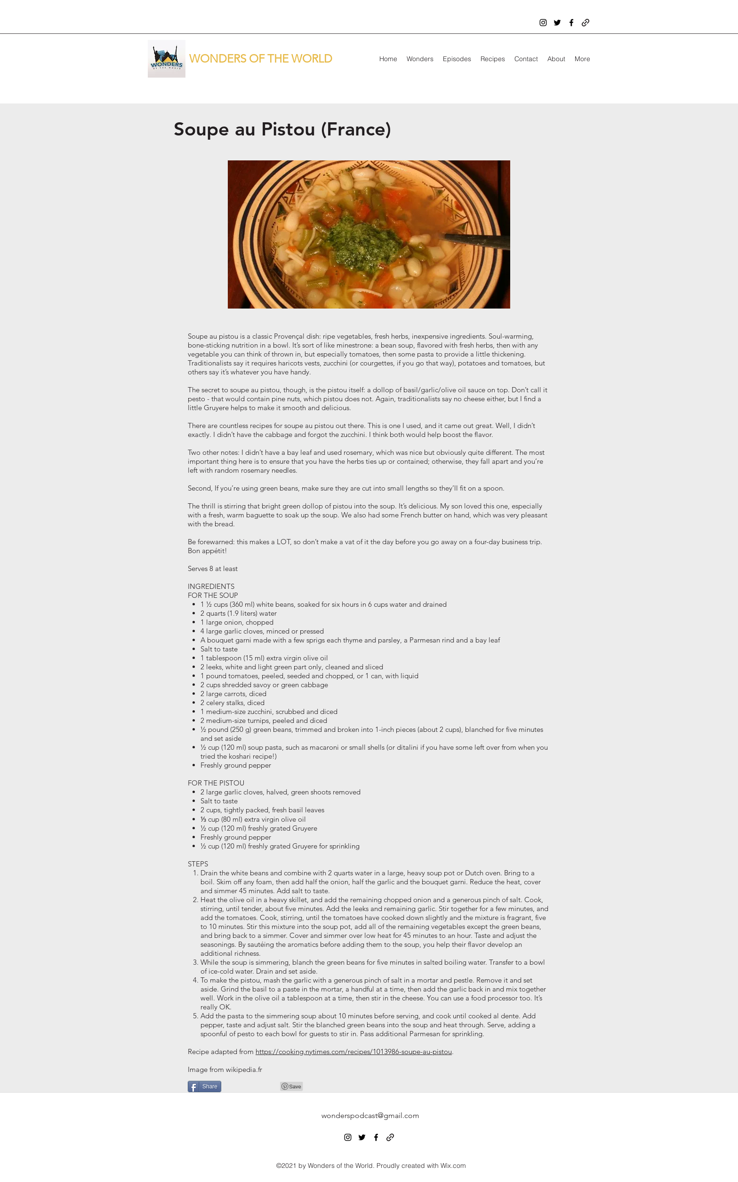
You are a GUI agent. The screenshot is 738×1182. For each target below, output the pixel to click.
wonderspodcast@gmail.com (370, 1115)
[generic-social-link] (585, 22)
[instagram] (543, 22)
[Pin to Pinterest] (292, 1086)
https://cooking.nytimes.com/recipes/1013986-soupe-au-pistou (354, 1051)
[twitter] (557, 22)
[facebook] (571, 22)
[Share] (204, 1086)
